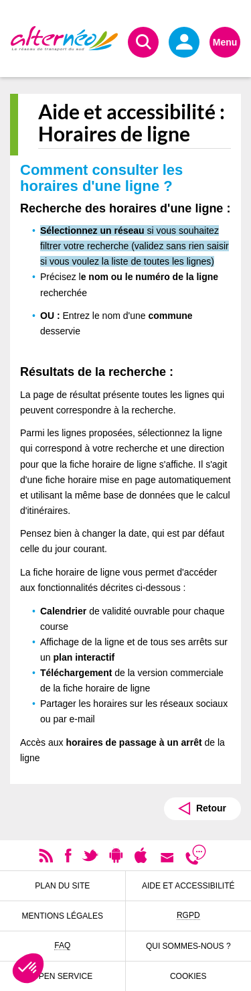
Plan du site (62, 885)
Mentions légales (62, 916)
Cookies (188, 976)
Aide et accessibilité (188, 885)
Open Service (62, 976)
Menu (225, 42)
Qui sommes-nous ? (188, 946)
